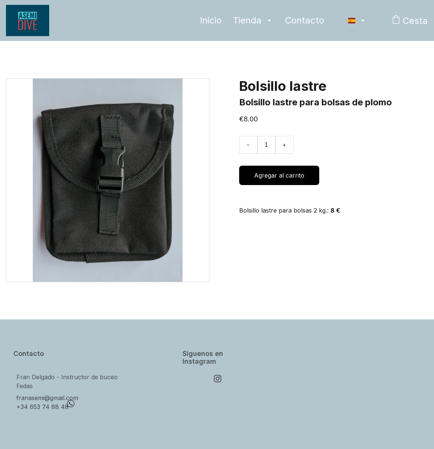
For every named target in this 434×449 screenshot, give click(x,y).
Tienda (247, 20)
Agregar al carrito (279, 175)
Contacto (304, 20)
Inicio (211, 20)
